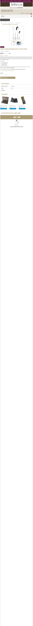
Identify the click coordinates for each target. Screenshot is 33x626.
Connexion (27, 13)
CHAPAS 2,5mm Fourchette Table (16, 126)
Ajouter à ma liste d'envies (21, 77)
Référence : (2, 55)
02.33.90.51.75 (20, 7)
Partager (7, 51)
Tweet (2, 51)
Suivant (22, 43)
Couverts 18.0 (12, 67)
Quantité (1, 73)
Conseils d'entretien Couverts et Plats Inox (7, 70)
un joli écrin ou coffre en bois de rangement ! (17, 69)
